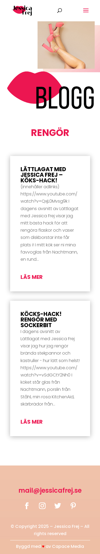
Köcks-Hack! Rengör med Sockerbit (41, 319)
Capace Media (68, 546)
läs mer (32, 277)
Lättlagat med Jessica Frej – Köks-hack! (43, 174)
